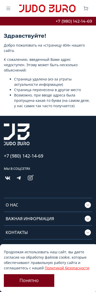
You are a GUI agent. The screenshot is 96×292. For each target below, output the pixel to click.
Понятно (29, 280)
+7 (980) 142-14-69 (74, 21)
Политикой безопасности (67, 268)
